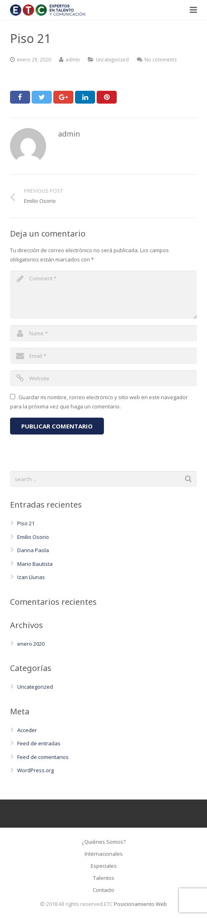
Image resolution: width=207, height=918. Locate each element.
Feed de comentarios (43, 757)
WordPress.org (35, 770)
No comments (160, 59)
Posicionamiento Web (140, 904)
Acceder (27, 730)
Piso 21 (25, 523)
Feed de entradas (39, 743)
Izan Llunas (31, 577)
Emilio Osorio (33, 537)
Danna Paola (33, 550)
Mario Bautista (35, 563)
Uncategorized (112, 59)
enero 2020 (31, 643)
